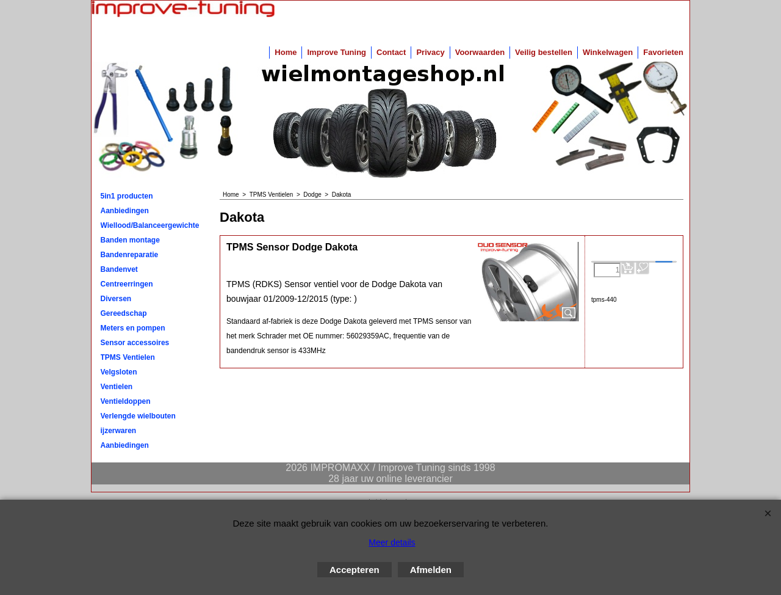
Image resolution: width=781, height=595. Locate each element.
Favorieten (663, 52)
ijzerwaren (119, 430)
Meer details (392, 542)
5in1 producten (127, 196)
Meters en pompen (133, 328)
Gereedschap (124, 313)
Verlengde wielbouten (138, 416)
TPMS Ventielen (128, 357)
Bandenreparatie (130, 254)
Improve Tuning (336, 52)
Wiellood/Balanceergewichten (150, 225)
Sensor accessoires (135, 342)
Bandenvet (119, 269)
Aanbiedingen (125, 210)
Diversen (116, 298)
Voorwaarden (480, 52)
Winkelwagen (608, 52)
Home (286, 52)
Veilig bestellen (543, 52)
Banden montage (130, 240)
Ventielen (117, 386)
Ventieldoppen (126, 401)
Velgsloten (119, 372)
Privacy (430, 52)
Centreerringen (127, 284)
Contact (391, 52)
